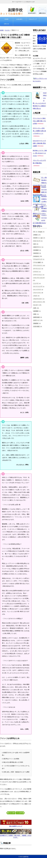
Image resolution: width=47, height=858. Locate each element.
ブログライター (37, 299)
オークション (37, 268)
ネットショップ (37, 286)
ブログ (35, 295)
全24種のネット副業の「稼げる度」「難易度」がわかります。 (15, 835)
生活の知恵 (36, 326)
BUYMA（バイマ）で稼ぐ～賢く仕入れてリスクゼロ (40, 153)
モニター (7, 30)
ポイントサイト (37, 302)
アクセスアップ (37, 259)
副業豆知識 (36, 317)
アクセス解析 (37, 262)
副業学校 (15, 10)
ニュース (35, 283)
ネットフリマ (37, 289)
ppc (42, 238)
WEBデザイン (37, 247)
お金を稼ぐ (19, 19)
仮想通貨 (35, 311)
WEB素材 (36, 250)
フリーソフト (37, 292)
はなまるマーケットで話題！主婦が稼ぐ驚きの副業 (39, 143)
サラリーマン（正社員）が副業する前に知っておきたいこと (39, 130)
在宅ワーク (36, 320)
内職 (34, 314)
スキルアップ (33, 19)
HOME (6, 19)
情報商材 (35, 323)
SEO (34, 244)
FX (34, 231)
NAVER (35, 238)
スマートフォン (37, 274)
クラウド (35, 271)
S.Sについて (36, 241)
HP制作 (35, 234)
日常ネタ (6, 24)
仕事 (34, 308)
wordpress (36, 256)
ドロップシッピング (38, 277)
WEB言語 (36, 253)
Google (40, 231)
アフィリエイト (37, 265)
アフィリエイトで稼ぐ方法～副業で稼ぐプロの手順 (39, 121)
